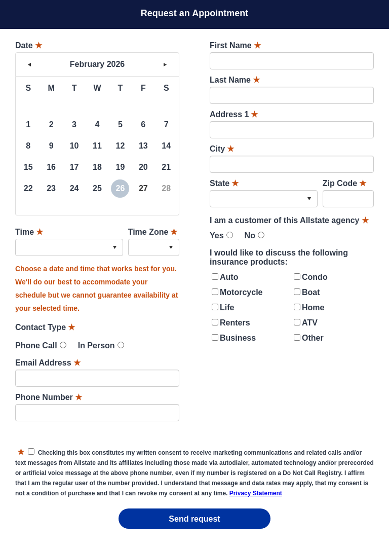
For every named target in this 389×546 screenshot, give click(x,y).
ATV (310, 322)
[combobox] (69, 247)
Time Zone (153, 232)
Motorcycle (241, 292)
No (250, 235)
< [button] (29, 64)
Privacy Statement (255, 493)
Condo (315, 277)
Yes (217, 235)
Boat (311, 292)
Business (238, 338)
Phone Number (48, 397)
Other (313, 338)
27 (143, 188)
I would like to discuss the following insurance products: (279, 257)
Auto (229, 277)
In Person (96, 345)
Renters (235, 322)
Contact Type (45, 327)
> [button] (165, 64)
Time (29, 232)
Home (313, 307)
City (222, 148)
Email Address (48, 362)
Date (28, 45)
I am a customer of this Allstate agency (289, 220)
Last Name (235, 80)
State (224, 183)
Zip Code (344, 183)
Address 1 (234, 114)
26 (120, 188)
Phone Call (36, 345)
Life (227, 307)
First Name (235, 45)
